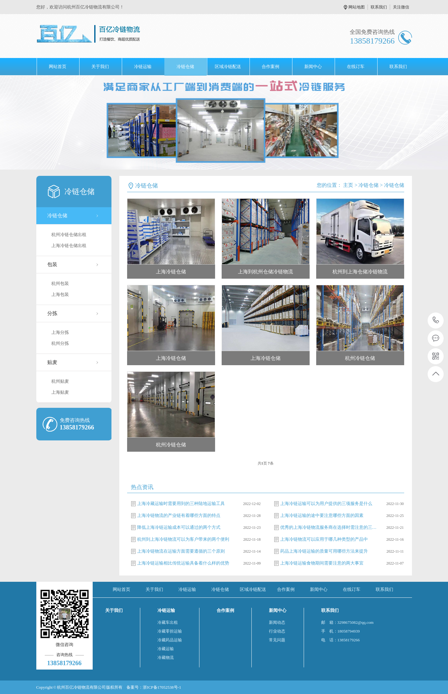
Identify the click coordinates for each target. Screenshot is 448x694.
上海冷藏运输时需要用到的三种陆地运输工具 (181, 503)
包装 (52, 264)
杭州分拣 (60, 343)
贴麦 (52, 362)
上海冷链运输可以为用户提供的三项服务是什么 (326, 503)
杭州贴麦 (60, 381)
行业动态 (277, 631)
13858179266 (436, 320)
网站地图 (356, 7)
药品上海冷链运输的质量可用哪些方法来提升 (324, 551)
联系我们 (379, 7)
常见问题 (277, 640)
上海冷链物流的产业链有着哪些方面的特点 (178, 515)
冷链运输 (143, 66)
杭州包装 (60, 283)
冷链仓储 (185, 66)
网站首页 (57, 66)
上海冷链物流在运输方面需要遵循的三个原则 (181, 551)
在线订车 (355, 66)
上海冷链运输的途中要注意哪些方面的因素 (321, 515)
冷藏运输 (165, 648)
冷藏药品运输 (169, 640)
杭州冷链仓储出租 (68, 234)
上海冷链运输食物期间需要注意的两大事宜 (321, 563)
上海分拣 (60, 332)
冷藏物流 (165, 657)
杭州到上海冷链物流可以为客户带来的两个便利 (183, 539)
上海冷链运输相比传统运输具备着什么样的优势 (183, 563)
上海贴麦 (60, 392)
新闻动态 (277, 622)
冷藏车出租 (167, 622)
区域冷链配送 (228, 66)
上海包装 (60, 294)
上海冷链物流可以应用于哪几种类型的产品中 (324, 539)
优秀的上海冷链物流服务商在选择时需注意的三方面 (328, 527)
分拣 (52, 313)
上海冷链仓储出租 (68, 245)
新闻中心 (313, 66)
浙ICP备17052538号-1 (162, 687)
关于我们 (100, 66)
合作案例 (270, 66)
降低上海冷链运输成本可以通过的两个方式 (178, 527)
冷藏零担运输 (169, 631)
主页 (348, 185)
